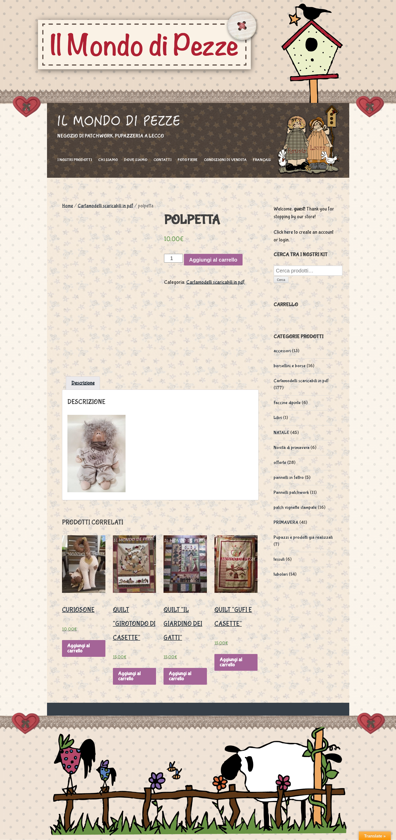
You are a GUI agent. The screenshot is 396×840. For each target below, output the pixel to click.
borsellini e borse (290, 366)
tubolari (281, 574)
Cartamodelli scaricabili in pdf (105, 206)
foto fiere (188, 159)
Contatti (162, 159)
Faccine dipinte (287, 403)
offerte (280, 462)
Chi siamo (108, 159)
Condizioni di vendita (225, 159)
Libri (278, 418)
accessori (282, 351)
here (288, 232)
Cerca (281, 280)
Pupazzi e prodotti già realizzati (303, 537)
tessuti (279, 559)
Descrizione (83, 383)
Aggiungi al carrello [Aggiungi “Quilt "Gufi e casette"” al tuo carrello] (231, 662)
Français (262, 159)
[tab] (83, 383)
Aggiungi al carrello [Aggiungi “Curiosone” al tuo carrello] (78, 648)
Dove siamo (135, 159)
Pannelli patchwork (291, 492)
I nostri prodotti (74, 159)
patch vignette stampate (295, 507)
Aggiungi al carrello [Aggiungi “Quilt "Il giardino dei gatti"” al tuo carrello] (180, 676)
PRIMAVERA (286, 522)
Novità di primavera (291, 447)
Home (67, 206)
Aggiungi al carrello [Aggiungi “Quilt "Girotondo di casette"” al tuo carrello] (129, 676)
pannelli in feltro (289, 477)
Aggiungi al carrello (213, 260)
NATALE (281, 432)
